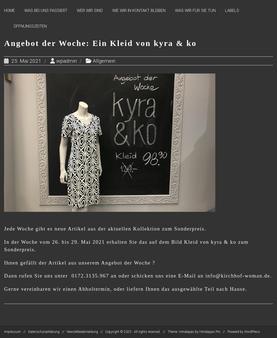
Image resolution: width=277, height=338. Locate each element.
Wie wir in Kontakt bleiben (139, 10)
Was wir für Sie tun (195, 10)
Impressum (12, 332)
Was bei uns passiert (45, 10)
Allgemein (104, 61)
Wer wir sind (90, 10)
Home (9, 10)
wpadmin (66, 61)
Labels (232, 10)
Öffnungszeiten (30, 26)
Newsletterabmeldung (82, 332)
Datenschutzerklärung (44, 332)
